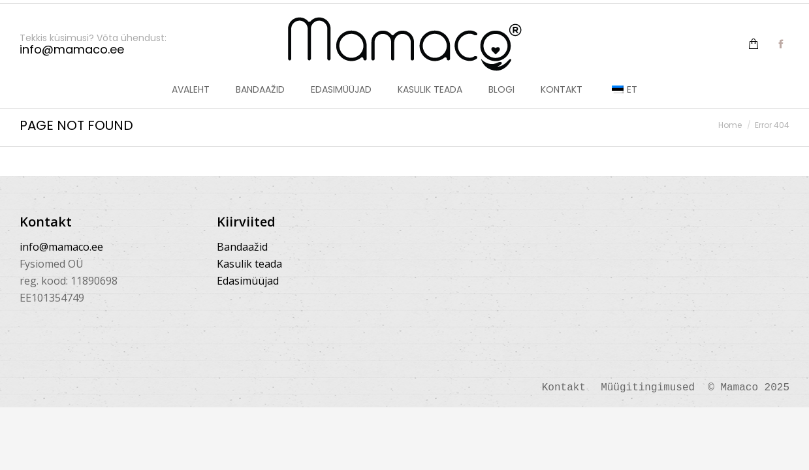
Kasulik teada (249, 264)
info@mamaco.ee (61, 247)
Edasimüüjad (248, 281)
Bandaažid (242, 247)
